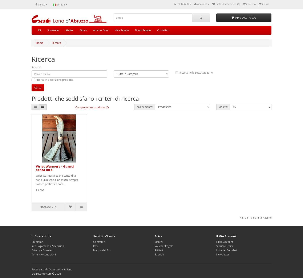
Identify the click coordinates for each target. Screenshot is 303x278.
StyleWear (53, 30)
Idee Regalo (122, 30)
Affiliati (159, 250)
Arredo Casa (100, 30)
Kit (39, 30)
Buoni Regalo (143, 30)
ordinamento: (145, 107)
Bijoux (83, 30)
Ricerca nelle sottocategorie (194, 72)
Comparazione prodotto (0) (92, 107)
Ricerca (56, 43)
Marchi (159, 242)
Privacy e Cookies (42, 250)
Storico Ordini (224, 246)
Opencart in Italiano (60, 269)
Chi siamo (37, 242)
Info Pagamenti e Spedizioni (48, 246)
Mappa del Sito (102, 250)
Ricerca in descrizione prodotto (52, 80)
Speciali (159, 254)
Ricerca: (36, 67)
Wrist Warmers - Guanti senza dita (55, 168)
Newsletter (222, 254)
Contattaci (163, 30)
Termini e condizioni (44, 254)
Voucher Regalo (164, 246)
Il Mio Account (224, 242)
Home (39, 43)
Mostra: (223, 107)
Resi (95, 246)
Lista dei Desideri (226, 250)
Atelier (69, 30)
